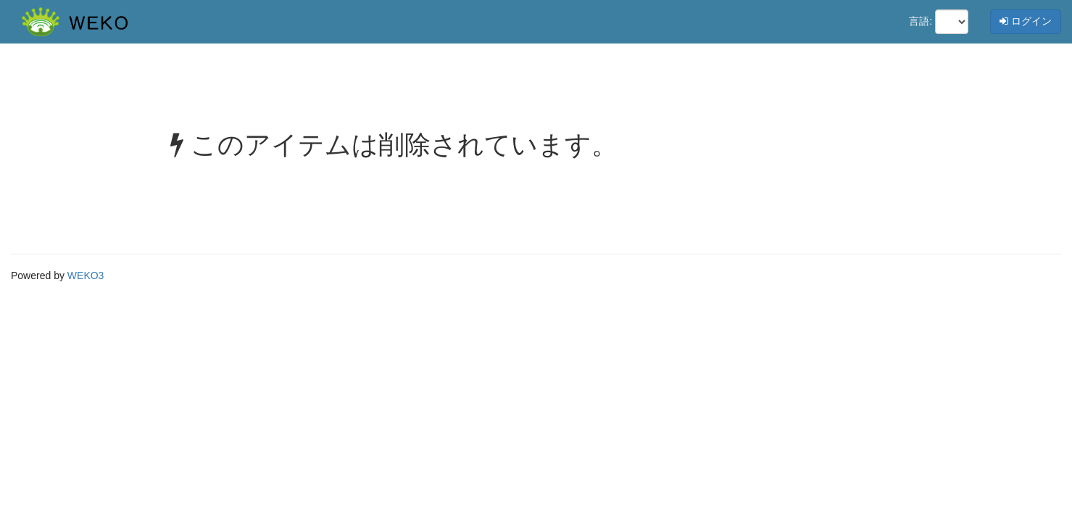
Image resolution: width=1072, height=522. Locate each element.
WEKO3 (85, 275)
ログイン (1026, 21)
